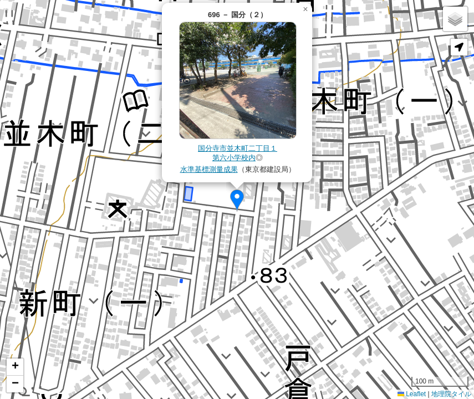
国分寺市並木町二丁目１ (237, 148)
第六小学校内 (234, 158)
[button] (237, 201)
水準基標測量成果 (209, 169)
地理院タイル (451, 394)
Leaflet (411, 394)
